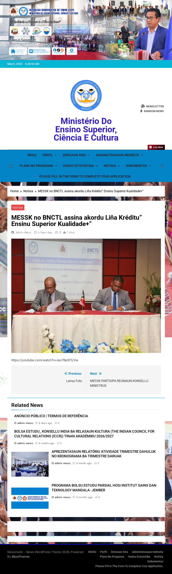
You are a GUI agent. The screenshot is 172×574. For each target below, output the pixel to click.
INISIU (32, 155)
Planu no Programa (36, 166)
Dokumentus (136, 166)
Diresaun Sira (74, 155)
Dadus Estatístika (78, 166)
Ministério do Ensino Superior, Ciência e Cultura (86, 129)
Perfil (48, 155)
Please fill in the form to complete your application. (85, 176)
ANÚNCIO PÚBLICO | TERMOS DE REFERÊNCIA (51, 416)
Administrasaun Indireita (117, 155)
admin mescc (23, 232)
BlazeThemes (21, 556)
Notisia (110, 166)
